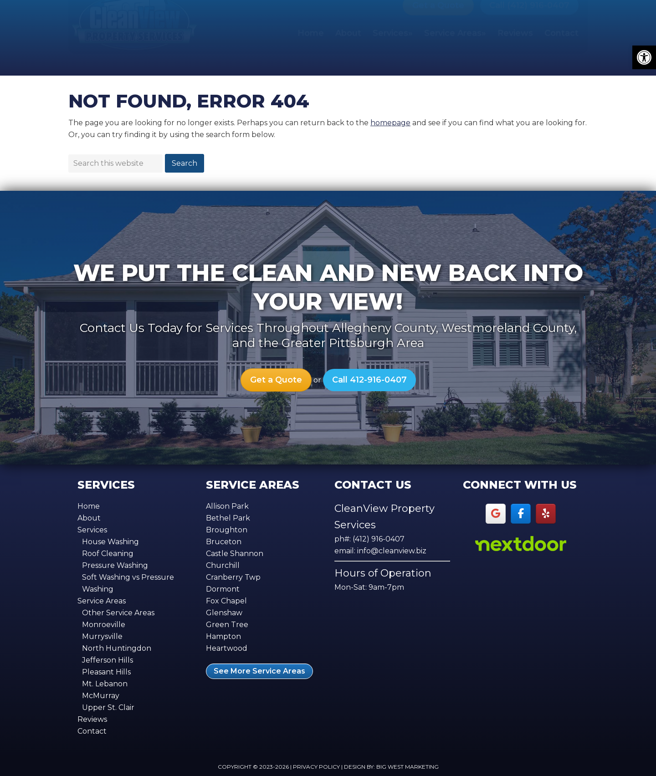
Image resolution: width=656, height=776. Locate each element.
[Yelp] (546, 514)
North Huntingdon (116, 648)
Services (92, 530)
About (89, 518)
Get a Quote (438, 27)
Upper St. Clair (108, 707)
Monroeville (103, 624)
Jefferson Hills (107, 660)
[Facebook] (521, 514)
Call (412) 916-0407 (529, 27)
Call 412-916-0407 (369, 380)
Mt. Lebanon (105, 683)
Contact (92, 731)
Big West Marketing (407, 766)
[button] (644, 57)
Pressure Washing (115, 565)
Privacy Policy (316, 766)
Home (88, 506)
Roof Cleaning (107, 553)
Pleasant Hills (106, 672)
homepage (390, 122)
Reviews (92, 719)
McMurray (100, 695)
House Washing (110, 541)
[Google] (496, 514)
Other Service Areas (118, 612)
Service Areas (101, 601)
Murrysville (102, 636)
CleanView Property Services (134, 40)
